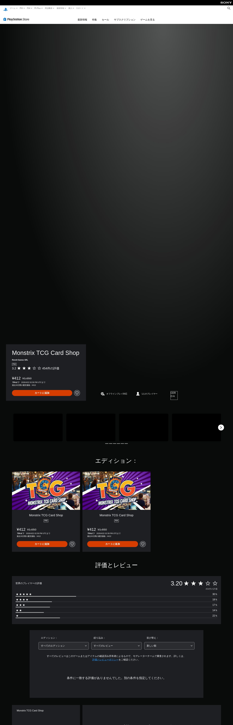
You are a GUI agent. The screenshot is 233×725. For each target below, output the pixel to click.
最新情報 (60, 8)
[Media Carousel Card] (38, 424)
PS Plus (37, 8)
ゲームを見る (147, 16)
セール (105, 16)
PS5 (21, 8)
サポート (79, 8)
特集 (94, 16)
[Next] (221, 425)
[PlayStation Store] (17, 16)
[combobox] (63, 643)
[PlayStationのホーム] (5, 8)
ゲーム (13, 8)
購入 (70, 8)
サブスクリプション (124, 16)
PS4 (28, 8)
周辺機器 (48, 8)
